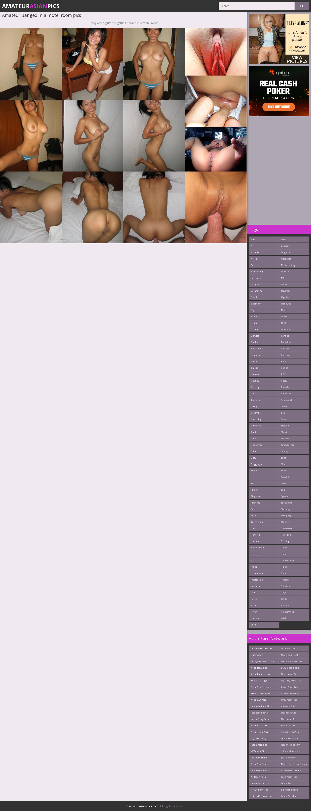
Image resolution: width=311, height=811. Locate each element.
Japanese (256, 586)
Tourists (285, 586)
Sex (283, 412)
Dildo (254, 451)
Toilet (284, 573)
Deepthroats (257, 444)
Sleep (284, 464)
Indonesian (257, 573)
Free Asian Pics (289, 776)
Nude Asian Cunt (290, 674)
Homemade (257, 547)
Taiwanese (287, 528)
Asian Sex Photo (259, 763)
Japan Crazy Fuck (260, 719)
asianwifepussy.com (261, 796)
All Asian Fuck (288, 706)
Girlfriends (257, 521)
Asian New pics (259, 667)
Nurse (284, 316)
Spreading (286, 502)
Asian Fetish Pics (290, 731)
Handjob (255, 534)
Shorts (284, 431)
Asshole (255, 252)
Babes (254, 265)
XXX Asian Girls (258, 751)
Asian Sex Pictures (260, 686)
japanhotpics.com (290, 744)
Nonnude (286, 303)
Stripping (286, 515)
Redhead (286, 393)
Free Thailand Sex (260, 693)
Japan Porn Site (259, 744)
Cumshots (256, 425)
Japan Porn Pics (289, 757)
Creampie (256, 412)
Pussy (284, 380)
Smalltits (285, 476)
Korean (255, 618)
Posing (284, 367)
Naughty (285, 290)
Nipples (285, 297)
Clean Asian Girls (290, 686)
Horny (254, 553)
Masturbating (288, 265)
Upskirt (285, 598)
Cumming (256, 419)
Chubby (255, 380)
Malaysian (286, 258)
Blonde (255, 329)
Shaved (285, 425)
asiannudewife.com (291, 751)
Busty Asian (257, 654)
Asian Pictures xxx (260, 674)
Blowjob (255, 335)
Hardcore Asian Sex (291, 661)
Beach (254, 297)
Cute (253, 438)
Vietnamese (287, 611)
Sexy (283, 419)
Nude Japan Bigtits (290, 654)
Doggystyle (257, 464)
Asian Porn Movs (290, 693)
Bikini (254, 322)
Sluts (283, 470)
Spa (283, 489)
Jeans (254, 592)
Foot (253, 509)
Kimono (255, 605)
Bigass (254, 310)
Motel (284, 284)
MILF (283, 277)
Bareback (256, 277)
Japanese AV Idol (260, 770)
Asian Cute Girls (259, 725)
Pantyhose (286, 342)
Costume (256, 399)
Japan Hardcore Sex (261, 648)
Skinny (284, 451)
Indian (254, 566)
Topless (285, 579)
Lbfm (254, 624)
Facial (254, 476)
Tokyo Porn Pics (259, 789)
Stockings (286, 509)
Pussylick (286, 387)
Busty (254, 361)
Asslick (254, 258)
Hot (253, 560)
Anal (253, 239)
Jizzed (254, 598)
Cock (253, 393)
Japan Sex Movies (290, 738)
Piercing (285, 354)
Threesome (287, 560)
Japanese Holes (259, 757)
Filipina (255, 489)
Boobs (254, 342)
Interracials (257, 579)
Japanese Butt (288, 712)
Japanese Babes (259, 712)
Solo (283, 483)
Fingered (256, 496)
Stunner (285, 521)
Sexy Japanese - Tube (262, 661)
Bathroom (256, 290)
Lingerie (285, 252)
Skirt (283, 457)
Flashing (255, 502)
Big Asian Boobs (289, 789)
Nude (284, 310)
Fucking (255, 515)
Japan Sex (286, 783)
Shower (285, 438)
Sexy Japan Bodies (290, 667)
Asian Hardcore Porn (292, 770)
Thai (283, 553)
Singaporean (288, 444)
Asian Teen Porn (260, 731)
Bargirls (255, 284)
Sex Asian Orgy (259, 680)
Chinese (255, 374)
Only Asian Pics (289, 699)
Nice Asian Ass (288, 719)
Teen (284, 547)
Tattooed (286, 534)
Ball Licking (257, 271)
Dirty (253, 457)
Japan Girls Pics (289, 796)
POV (283, 374)
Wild (283, 618)
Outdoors (286, 329)
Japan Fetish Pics (260, 783)
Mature (285, 271)
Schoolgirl (286, 399)
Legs (283, 239)
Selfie (284, 406)
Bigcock (255, 316)
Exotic (254, 470)
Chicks (254, 367)
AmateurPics (30, 6)
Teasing (285, 541)
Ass (252, 245)
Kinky (254, 611)
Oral (283, 322)
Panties (285, 335)
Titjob (284, 566)
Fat (252, 483)
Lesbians (285, 245)
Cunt (253, 431)
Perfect (285, 348)
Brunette (256, 354)
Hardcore (256, 541)
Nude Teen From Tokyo (294, 763)
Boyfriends (257, 348)
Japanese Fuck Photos (262, 706)
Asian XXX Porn (259, 699)
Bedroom (256, 303)
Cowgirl (255, 406)
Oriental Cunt (288, 648)
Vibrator (285, 605)
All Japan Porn (258, 776)
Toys (283, 592)
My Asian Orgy (258, 738)
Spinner (285, 496)
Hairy (254, 528)
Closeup (255, 387)
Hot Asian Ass (288, 725)
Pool (283, 361)
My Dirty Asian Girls (291, 680)
